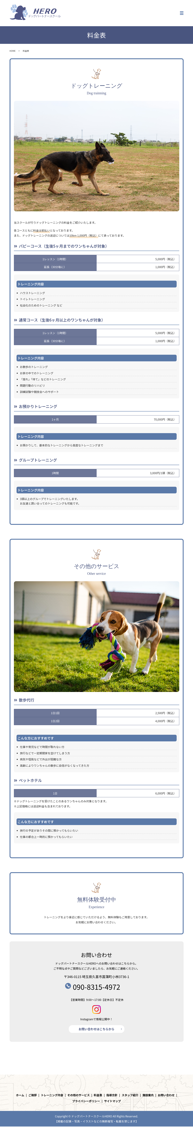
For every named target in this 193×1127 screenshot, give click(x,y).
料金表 (98, 1095)
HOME (12, 50)
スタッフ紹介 (130, 1095)
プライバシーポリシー (86, 1101)
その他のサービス (78, 1095)
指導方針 (111, 1095)
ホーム (20, 1095)
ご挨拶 (32, 1095)
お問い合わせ (166, 1095)
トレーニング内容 (52, 1095)
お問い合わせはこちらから (96, 1029)
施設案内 (148, 1095)
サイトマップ (112, 1101)
